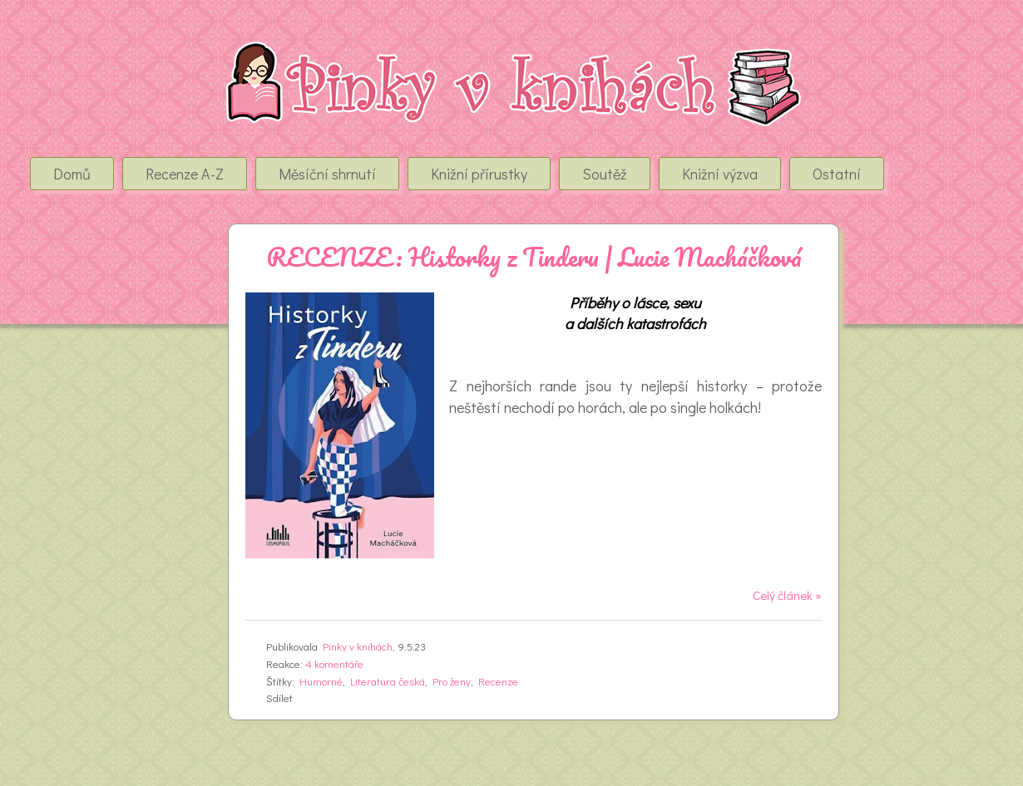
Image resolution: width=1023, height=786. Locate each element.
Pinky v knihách (358, 646)
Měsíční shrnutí (327, 174)
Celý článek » (787, 595)
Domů (72, 174)
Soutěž (604, 174)
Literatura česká (387, 681)
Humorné (321, 681)
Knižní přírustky (479, 174)
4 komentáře (334, 663)
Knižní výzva (720, 174)
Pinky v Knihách (126, 57)
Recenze (498, 681)
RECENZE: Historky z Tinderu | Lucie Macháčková (534, 257)
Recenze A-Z (185, 174)
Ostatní (837, 174)
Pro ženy (451, 681)
